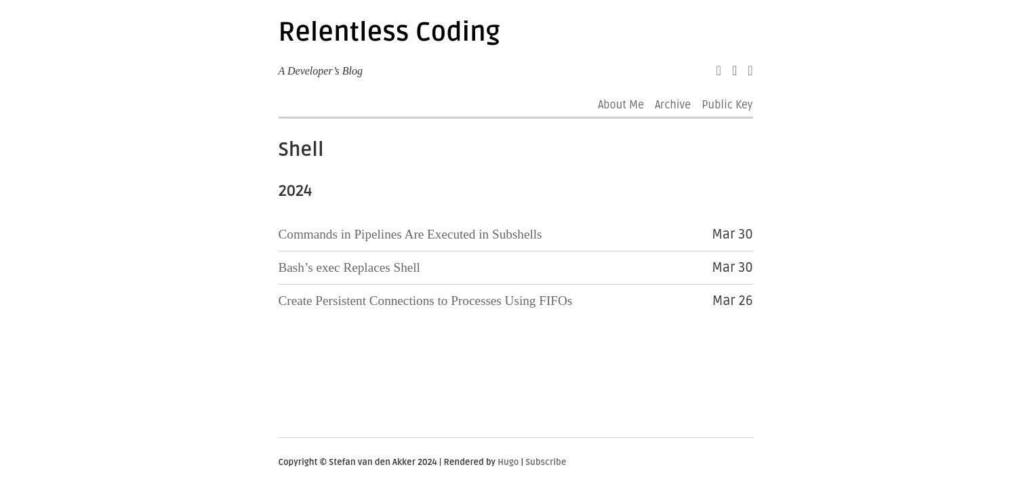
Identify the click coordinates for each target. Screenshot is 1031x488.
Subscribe (545, 462)
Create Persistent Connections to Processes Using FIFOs (426, 300)
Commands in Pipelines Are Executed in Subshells (410, 234)
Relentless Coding (389, 32)
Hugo (508, 462)
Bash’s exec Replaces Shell (349, 267)
